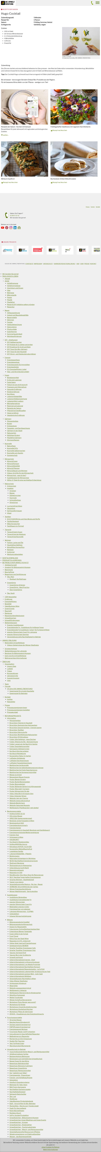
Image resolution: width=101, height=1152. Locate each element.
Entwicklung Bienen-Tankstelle (20, 932)
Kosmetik (8, 444)
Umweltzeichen (10, 618)
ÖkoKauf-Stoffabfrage (17, 579)
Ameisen (12, 491)
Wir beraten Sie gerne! (10, 274)
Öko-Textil (10, 593)
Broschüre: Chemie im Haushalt (20, 723)
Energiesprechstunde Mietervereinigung (24, 833)
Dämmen (10, 320)
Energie (7, 358)
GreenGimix (11, 583)
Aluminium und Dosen (15, 288)
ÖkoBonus (13, 1099)
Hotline (9, 699)
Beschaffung (9, 572)
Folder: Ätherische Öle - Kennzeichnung (23, 742)
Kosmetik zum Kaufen (15, 453)
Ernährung (8, 599)
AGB (78, 263)
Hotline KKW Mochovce (18, 844)
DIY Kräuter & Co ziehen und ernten (20, 345)
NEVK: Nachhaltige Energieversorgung (23, 861)
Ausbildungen (12, 895)
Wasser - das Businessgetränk (20, 1137)
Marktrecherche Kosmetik (19, 765)
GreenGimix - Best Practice (19, 587)
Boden (9, 424)
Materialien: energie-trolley (19, 907)
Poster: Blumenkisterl (17, 784)
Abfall (7, 281)
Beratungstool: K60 (16, 823)
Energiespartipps (13, 360)
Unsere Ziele (11, 666)
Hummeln (13, 498)
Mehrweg (10, 293)
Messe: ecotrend (15, 775)
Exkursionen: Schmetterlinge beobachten (24, 929)
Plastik (9, 300)
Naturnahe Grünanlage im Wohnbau (22, 858)
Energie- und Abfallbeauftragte (20, 1078)
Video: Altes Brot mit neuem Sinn (21, 794)
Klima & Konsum (13, 464)
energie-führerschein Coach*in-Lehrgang (22, 632)
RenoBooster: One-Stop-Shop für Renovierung (26, 875)
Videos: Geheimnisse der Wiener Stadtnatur (23, 645)
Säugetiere (11, 508)
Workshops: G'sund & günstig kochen (23, 1007)
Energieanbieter (13, 367)
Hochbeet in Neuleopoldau (19, 842)
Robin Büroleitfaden (16, 1111)
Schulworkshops (11, 649)
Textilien (8, 517)
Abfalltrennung (12, 283)
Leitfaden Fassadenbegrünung (20, 763)
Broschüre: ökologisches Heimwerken (23, 725)
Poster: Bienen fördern (17, 779)
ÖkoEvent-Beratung (16, 863)
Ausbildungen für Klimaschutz (18, 478)
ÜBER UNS (6, 662)
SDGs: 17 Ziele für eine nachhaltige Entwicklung (24, 480)
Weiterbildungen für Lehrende (16, 651)
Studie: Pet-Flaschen (16, 1041)
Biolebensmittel (13, 378)
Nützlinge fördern (13, 435)
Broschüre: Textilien (16, 730)
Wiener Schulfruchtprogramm (20, 1000)
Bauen (7, 310)
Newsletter (11, 702)
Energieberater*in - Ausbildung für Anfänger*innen (25, 627)
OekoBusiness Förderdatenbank (21, 1101)
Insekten (10, 488)
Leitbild (10, 669)
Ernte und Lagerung (14, 380)
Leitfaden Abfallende (17, 758)
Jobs (82, 263)
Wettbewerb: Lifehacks (18, 990)
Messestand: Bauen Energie (19, 777)
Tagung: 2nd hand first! (17, 953)
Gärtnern (8, 419)
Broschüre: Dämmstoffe (18, 732)
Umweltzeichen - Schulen (18, 1122)
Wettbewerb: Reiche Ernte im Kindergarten (25, 993)
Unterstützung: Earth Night (19, 868)
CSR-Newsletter (11, 597)
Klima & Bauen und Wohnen (17, 471)
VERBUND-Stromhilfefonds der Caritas (23, 887)
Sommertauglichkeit (14, 334)
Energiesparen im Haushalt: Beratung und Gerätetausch (29, 830)
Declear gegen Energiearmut (19, 1025)
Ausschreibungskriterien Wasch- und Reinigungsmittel (29, 1052)
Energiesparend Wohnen (18, 1029)
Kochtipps (11, 394)
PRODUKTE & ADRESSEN (11, 560)
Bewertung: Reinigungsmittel (20, 1071)
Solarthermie (12, 332)
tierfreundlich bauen (14, 511)
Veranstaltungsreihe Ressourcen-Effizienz (24, 1132)
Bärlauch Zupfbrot (7, 179)
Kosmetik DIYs (12, 448)
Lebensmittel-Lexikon (15, 401)
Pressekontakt (12, 712)
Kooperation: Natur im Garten (20, 756)
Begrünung (9, 570)
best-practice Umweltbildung (15, 656)
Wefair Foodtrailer (16, 997)
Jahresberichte (12, 676)
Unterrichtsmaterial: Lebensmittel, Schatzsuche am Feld (29, 972)
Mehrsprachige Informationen (16, 658)
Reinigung (8, 613)
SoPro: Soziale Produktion (19, 1115)
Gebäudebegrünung (14, 325)
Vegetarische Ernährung (16, 415)
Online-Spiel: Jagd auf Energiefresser (22, 943)
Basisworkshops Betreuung (19, 1056)
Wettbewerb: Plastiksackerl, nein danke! (24, 808)
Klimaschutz (9, 459)
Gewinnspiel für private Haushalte (21, 691)
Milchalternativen (13, 404)
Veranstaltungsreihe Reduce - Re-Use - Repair (26, 884)
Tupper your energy (16, 882)
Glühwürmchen (15, 495)
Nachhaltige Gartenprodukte (19, 1089)
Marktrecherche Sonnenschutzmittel (22, 772)
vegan (43, 25)
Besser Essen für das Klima (19, 1061)
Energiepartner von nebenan (19, 909)
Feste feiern (11, 382)
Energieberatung (13, 362)
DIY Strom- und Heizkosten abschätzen (21, 354)
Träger (9, 671)
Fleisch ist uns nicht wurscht (17, 385)
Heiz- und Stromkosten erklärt (18, 372)
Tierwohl (8, 530)
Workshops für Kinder (17, 1005)
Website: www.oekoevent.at (19, 801)
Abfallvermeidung (13, 286)
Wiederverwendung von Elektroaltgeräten (24, 1134)
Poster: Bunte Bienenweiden (19, 782)
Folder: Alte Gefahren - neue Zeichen (22, 739)
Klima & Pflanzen (13, 468)
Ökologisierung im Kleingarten (20, 866)
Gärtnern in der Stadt (14, 431)
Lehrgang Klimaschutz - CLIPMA (21, 911)
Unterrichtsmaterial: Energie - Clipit (22, 960)
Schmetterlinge (15, 500)
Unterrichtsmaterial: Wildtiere (20, 976)
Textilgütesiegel (13, 521)
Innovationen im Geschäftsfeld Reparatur (24, 1034)
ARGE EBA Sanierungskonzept (20, 818)
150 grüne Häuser (15, 816)
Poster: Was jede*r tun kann (19, 789)
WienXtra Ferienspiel (17, 995)
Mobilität (8, 604)
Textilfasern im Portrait (15, 526)
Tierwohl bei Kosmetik (15, 537)
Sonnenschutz (12, 455)
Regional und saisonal (15, 406)
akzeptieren (50, 1145)
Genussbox (13, 1080)
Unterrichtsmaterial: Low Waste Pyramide (24, 964)
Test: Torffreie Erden (16, 1043)
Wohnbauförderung (14, 336)
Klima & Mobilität (13, 466)
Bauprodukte (12, 317)
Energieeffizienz (11, 602)
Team (7, 684)
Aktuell (7, 279)
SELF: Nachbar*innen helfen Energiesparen (25, 877)
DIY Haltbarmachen (14, 342)
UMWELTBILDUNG (9, 640)
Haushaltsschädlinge (14, 545)
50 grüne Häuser (15, 1020)
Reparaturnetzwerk (16, 870)
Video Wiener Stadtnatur (18, 981)
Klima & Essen (12, 461)
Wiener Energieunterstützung (20, 889)
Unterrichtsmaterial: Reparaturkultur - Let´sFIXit (26, 969)
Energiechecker (15, 828)
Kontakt (93, 263)
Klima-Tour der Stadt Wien (19, 939)
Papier (9, 297)
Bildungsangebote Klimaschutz (20, 924)
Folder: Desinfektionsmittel (19, 746)
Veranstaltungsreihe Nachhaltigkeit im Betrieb (24, 637)
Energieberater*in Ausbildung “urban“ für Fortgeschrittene (28, 630)
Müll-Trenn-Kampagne (17, 1087)
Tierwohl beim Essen (14, 532)
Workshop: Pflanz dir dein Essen (21, 1012)
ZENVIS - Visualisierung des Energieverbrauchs (26, 1014)
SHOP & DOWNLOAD (10, 558)
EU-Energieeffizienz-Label (16, 369)
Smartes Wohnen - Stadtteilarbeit (21, 880)
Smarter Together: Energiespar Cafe (22, 948)
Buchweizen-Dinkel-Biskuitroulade (63, 179)
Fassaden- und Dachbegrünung (18, 428)
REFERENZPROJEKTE (13, 716)
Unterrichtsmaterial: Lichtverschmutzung (24, 962)
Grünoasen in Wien (16, 837)
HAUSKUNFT (14, 840)
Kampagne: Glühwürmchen (19, 749)
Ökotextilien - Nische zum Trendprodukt (24, 1106)
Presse (86, 263)
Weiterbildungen (11, 623)
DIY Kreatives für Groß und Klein (19, 347)
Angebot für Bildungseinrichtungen (17, 567)
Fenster (10, 322)
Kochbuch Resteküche (17, 754)
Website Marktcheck (17, 803)
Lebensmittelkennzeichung (17, 399)
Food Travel (13, 936)
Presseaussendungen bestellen (18, 710)
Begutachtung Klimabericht (19, 1022)
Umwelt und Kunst (16, 957)
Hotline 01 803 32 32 (17, 814)
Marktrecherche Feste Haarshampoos (23, 770)
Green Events (9, 609)
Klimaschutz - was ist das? (16, 475)
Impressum (38, 263)
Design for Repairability (18, 927)
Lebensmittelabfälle (14, 396)
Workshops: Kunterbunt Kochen (21, 1009)
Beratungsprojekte (14, 811)
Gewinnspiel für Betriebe (18, 693)
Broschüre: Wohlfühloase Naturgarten (23, 735)
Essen (7, 375)
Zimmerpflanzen (13, 440)
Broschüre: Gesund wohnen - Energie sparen (25, 728)
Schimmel (10, 552)
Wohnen (8, 540)
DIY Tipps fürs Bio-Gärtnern (17, 349)
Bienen (11, 493)
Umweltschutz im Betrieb (16, 1049)
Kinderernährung (13, 392)
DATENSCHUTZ (48, 263)
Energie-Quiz (14, 835)
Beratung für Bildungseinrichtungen (18, 653)
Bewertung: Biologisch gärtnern (21, 1066)
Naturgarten (11, 433)
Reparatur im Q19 (15, 873)
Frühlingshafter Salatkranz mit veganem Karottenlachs (70, 127)
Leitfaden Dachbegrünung (19, 761)
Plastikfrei (11, 302)
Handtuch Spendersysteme (19, 1082)
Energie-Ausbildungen (15, 625)
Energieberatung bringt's (18, 825)
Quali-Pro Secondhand (17, 1108)
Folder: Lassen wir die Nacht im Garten (23, 744)
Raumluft (8, 611)
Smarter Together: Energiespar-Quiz (22, 950)
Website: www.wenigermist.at (20, 988)
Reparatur (10, 307)
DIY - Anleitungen (11, 340)
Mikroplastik (11, 295)
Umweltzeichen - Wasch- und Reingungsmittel (26, 1129)
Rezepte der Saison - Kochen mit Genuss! (16, 127)
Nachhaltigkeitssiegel (17, 1092)
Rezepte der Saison (10, 9)
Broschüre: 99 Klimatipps (18, 737)
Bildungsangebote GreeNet (19, 922)
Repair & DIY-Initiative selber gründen (21, 305)
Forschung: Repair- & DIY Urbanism (22, 1032)
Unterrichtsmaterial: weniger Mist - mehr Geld (26, 974)
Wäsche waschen (13, 524)
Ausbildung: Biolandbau (18, 897)
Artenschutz (11, 486)
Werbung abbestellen (15, 554)
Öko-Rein (10, 577)
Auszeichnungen (13, 678)
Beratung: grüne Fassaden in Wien (21, 821)
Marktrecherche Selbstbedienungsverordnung (26, 768)
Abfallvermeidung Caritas (18, 1054)
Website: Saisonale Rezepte (19, 805)
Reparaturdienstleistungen (14, 616)
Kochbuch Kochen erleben (19, 751)
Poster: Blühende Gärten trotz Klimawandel (25, 787)
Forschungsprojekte (14, 1018)
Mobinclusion (14, 856)
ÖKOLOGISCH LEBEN (10, 276)
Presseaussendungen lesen (17, 708)
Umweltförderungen (12, 620)
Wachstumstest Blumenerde (19, 1046)
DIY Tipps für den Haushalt (17, 352)
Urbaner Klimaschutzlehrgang (20, 916)
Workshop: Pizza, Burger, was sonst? (22, 1002)
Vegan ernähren (13, 413)
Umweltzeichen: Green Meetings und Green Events (27, 1120)
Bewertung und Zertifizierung (15, 574)
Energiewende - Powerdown (19, 1075)
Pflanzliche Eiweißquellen (16, 411)
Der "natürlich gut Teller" (18, 1073)
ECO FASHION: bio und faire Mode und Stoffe (23, 519)
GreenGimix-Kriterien (17, 585)
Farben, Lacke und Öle (15, 543)
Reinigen (10, 550)
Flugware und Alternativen (16, 387)
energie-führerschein (17, 902)
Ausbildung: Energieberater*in (20, 900)
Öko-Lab (12, 1096)
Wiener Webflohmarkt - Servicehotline (23, 891)
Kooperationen (12, 673)
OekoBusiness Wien (12, 606)
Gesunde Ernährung (14, 389)
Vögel (9, 513)
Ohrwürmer (13, 503)
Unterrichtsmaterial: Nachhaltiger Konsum (24, 967)
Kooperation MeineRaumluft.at (20, 849)
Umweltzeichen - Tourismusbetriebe (22, 1127)
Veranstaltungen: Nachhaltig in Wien (22, 979)
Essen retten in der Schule (18, 934)
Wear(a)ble (13, 986)
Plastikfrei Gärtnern (14, 438)
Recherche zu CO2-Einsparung (20, 1039)
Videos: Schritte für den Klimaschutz (20, 473)
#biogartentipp (12, 421)
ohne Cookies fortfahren (50, 1147)
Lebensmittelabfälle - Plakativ (20, 854)
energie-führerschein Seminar (18, 635)
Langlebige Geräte (16, 851)
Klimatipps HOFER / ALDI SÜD (20, 847)
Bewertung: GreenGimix (18, 1068)
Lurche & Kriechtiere (14, 506)
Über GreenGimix (15, 590)
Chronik (7, 686)
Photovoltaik (12, 329)
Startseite (29, 263)
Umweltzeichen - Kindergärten (20, 1125)
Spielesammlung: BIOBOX (18, 946)
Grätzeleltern (14, 914)
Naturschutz (9, 484)
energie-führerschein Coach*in (20, 904)
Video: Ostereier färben (17, 796)
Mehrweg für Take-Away (18, 1085)
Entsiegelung (12, 426)
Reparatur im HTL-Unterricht (19, 941)
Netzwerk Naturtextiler (17, 1094)
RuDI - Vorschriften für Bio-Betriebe (22, 1104)
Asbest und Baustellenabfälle (17, 315)
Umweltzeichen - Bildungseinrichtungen (23, 1118)
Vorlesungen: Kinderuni (17, 983)
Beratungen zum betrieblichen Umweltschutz (25, 1059)
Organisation (9, 664)
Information (11, 718)
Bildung (10, 920)
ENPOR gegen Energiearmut (19, 1027)
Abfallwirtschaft (11, 565)
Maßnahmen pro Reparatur (19, 1036)
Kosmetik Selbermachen (16, 451)
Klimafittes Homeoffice (15, 547)
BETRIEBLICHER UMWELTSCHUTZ (15, 563)
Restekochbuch (15, 1113)
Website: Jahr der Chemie (18, 798)
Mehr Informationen (50, 1150)
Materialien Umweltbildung (15, 643)
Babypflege (11, 446)
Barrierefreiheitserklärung (64, 263)
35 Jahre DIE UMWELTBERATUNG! (20, 689)
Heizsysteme (12, 327)
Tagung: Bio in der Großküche (20, 955)
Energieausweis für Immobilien (18, 365)
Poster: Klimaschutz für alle (19, 791)
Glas (8, 290)
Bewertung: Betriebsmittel (19, 1063)
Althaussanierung (13, 313)
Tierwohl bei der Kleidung (16, 534)
